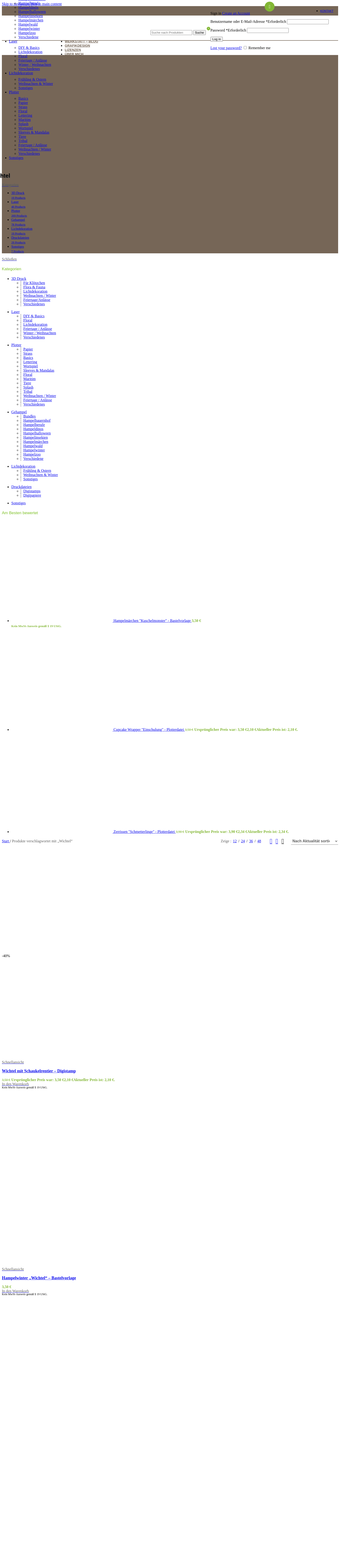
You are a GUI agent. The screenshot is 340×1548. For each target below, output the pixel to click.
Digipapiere (32, 495)
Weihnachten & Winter (35, 84)
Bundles (29, 416)
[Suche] (178, 25)
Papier (23, 103)
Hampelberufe (29, 3)
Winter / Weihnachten (34, 65)
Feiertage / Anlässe (32, 60)
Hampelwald (33, 446)
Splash (23, 124)
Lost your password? (226, 48)
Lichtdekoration (30, 52)
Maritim (24, 120)
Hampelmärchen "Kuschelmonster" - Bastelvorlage (152, 621)
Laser (15, 312)
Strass (22, 107)
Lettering (25, 115)
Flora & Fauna (34, 287)
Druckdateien (21, 487)
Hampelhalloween (32, 12)
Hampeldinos (28, 7)
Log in (216, 39)
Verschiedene (28, 37)
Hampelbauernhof (37, 420)
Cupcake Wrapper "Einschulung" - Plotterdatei (149, 730)
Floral (22, 56)
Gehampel (19, 412)
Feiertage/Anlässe (36, 300)
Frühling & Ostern (32, 79)
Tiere (22, 137)
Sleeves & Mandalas (33, 132)
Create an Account (236, 13)
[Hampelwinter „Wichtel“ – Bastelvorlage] (52, 1194)
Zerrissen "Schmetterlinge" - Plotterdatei (144, 832)
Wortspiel (25, 128)
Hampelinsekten (30, 16)
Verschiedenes (29, 69)
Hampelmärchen (35, 442)
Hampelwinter (34, 450)
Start (6, 841)
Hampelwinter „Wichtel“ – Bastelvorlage (39, 1278)
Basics (23, 98)
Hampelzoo (32, 454)
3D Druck (18, 279)
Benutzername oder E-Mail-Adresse (248, 22)
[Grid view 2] (271, 841)
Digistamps (31, 491)
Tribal (23, 141)
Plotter (16, 345)
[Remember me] (245, 47)
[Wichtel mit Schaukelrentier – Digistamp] (52, 952)
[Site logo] (43, 33)
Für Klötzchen (34, 283)
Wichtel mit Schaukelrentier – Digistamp (39, 1071)
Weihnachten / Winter (34, 149)
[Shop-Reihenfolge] (314, 841)
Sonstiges (25, 88)
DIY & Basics (29, 48)
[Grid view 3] (277, 841)
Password (228, 30)
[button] (15, 1084)
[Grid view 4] (282, 841)
